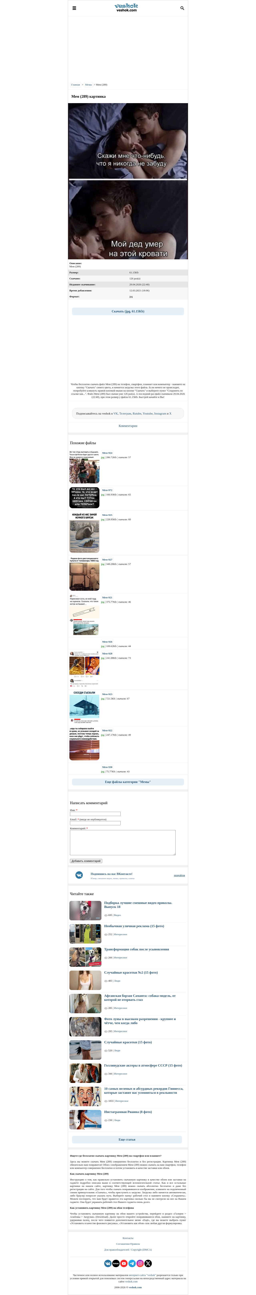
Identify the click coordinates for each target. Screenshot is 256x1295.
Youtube (148, 413)
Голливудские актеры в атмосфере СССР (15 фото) (143, 1065)
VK (115, 413)
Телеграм (125, 413)
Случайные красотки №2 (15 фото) (131, 972)
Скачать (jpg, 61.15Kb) (128, 311)
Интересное (120, 934)
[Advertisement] (128, 48)
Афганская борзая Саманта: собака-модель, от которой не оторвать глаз (140, 998)
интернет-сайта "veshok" (142, 1275)
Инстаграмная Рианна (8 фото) (128, 1112)
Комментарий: (79, 828)
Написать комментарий (88, 803)
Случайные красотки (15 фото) (128, 1042)
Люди (117, 980)
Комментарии (128, 426)
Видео (117, 915)
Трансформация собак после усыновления (136, 949)
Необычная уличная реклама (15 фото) (134, 926)
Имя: (73, 810)
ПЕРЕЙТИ (179, 875)
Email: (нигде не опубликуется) (88, 819)
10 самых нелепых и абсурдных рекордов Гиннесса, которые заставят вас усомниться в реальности (143, 1091)
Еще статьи (127, 1139)
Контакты (128, 1238)
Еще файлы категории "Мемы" (128, 782)
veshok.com (131, 1281)
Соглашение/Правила (128, 1243)
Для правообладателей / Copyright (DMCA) (128, 1249)
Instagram (160, 413)
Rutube (137, 413)
